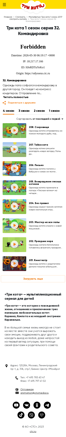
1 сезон (54, 111)
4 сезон (8, 111)
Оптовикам (27, 389)
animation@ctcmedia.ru (34, 392)
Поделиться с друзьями (22, 102)
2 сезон (39, 111)
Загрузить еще (33, 278)
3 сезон (24, 111)
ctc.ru (33, 431)
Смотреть (20, 17)
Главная (8, 17)
